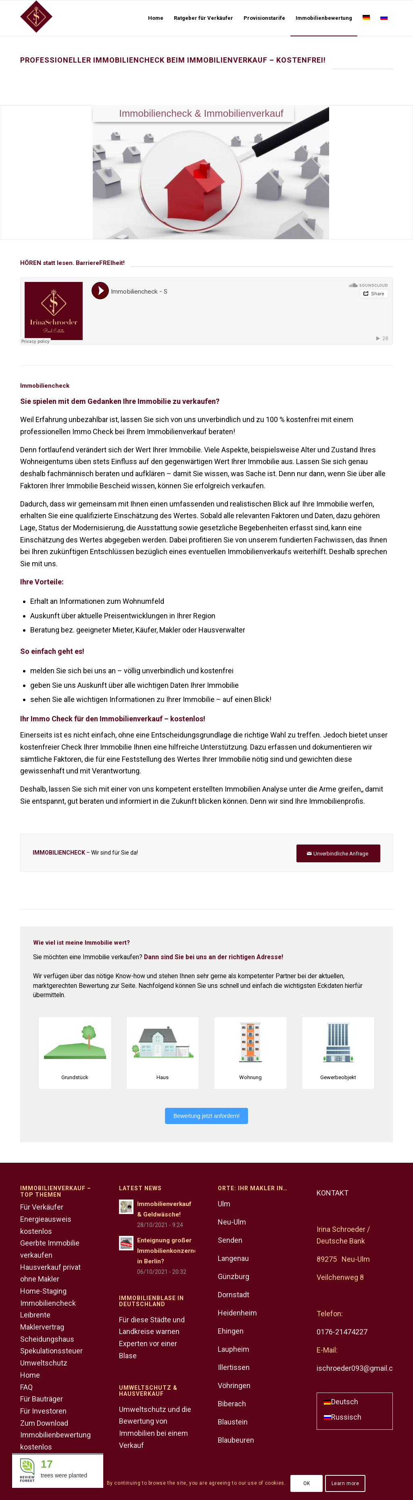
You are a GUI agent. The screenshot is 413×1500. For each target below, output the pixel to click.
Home (30, 1375)
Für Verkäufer (41, 1207)
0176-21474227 (342, 1332)
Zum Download (44, 1423)
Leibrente (35, 1315)
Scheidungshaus (47, 1339)
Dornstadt (233, 1294)
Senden (230, 1240)
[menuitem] (156, 18)
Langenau (233, 1258)
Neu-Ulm (232, 1222)
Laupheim (233, 1349)
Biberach (232, 1403)
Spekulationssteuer (51, 1351)
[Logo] (36, 18)
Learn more (345, 1483)
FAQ (26, 1387)
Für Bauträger (41, 1399)
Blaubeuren (236, 1440)
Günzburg (233, 1276)
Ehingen (231, 1331)
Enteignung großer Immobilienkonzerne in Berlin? (167, 1251)
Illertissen (234, 1367)
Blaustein (233, 1422)
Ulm (224, 1204)
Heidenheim (237, 1313)
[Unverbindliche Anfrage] (338, 854)
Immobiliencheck (48, 1303)
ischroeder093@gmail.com (360, 1368)
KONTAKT (332, 1193)
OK (306, 1483)
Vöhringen (234, 1385)
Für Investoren (43, 1411)
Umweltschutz (43, 1363)
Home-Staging (43, 1291)
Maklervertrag (42, 1327)
